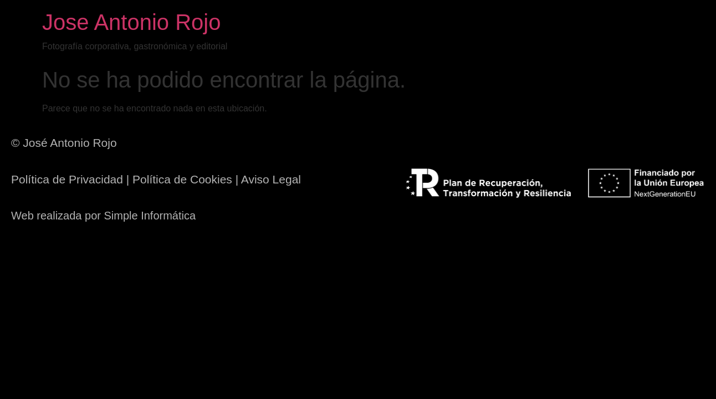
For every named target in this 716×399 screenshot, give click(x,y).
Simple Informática (150, 215)
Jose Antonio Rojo (131, 22)
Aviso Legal (271, 179)
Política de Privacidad (67, 179)
